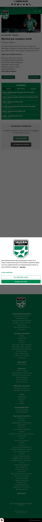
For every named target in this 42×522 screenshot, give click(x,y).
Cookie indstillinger (7, 272)
